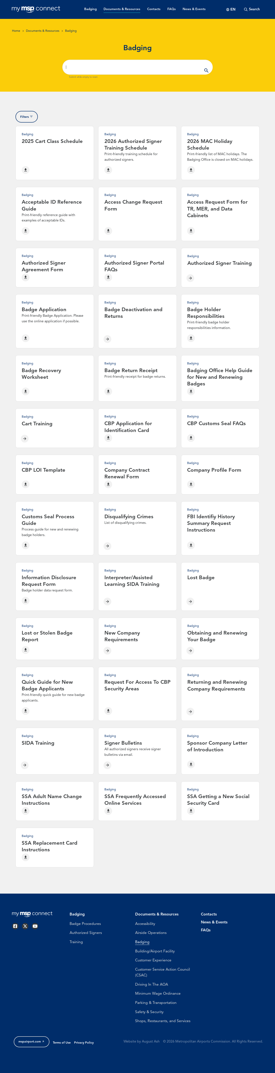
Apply (206, 67)
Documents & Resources (42, 31)
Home (16, 31)
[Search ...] (137, 67)
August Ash (151, 1049)
